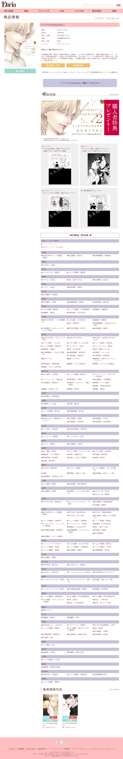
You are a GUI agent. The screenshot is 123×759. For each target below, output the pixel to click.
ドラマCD (79, 11)
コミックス (44, 11)
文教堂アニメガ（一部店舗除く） (54, 247)
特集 (114, 11)
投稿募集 (21, 749)
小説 (61, 11)
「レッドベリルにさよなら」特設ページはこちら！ (80, 83)
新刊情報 (8, 11)
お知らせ (12, 749)
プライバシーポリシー (80, 749)
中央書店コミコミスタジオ (52, 190)
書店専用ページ (43, 749)
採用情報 (66, 749)
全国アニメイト (87, 146)
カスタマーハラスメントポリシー (102, 749)
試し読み (20, 71)
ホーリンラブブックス (50, 244)
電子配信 (96, 11)
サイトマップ (56, 749)
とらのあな (47, 146)
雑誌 (26, 11)
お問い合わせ (31, 749)
